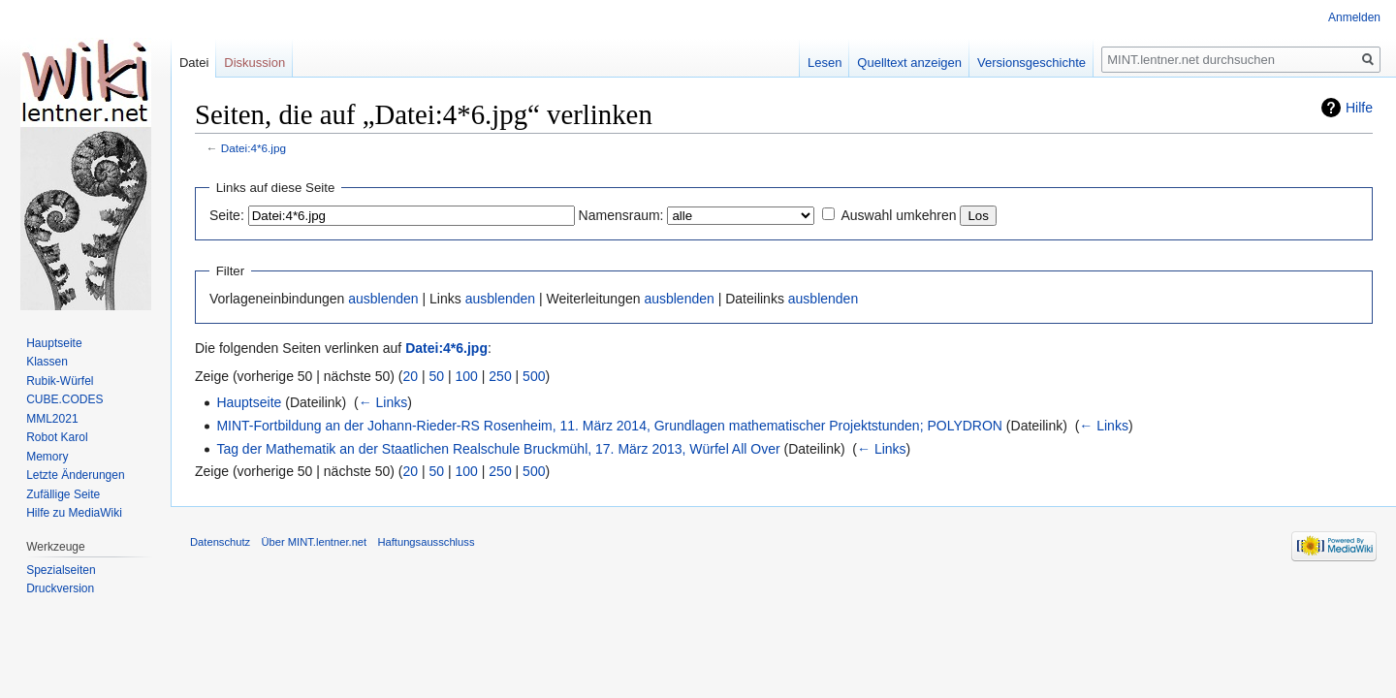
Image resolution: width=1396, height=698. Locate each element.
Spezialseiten (60, 570)
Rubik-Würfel (59, 381)
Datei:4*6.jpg (253, 148)
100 (467, 376)
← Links (383, 402)
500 (534, 376)
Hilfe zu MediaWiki (74, 513)
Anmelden (1354, 17)
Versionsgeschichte (1031, 62)
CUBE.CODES (64, 399)
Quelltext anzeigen (909, 62)
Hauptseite (248, 402)
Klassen (47, 361)
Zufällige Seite (63, 494)
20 (411, 376)
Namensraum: (621, 215)
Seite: (226, 215)
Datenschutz (220, 542)
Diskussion (254, 62)
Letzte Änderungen (75, 475)
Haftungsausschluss (425, 542)
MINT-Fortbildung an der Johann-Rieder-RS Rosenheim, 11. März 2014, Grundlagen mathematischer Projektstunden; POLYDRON (609, 425)
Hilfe (1359, 107)
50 (437, 376)
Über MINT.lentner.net (313, 542)
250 (500, 376)
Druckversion (60, 588)
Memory (47, 456)
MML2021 (52, 419)
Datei (193, 62)
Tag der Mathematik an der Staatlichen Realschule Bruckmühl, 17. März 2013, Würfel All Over (497, 449)
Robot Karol (56, 437)
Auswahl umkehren (898, 215)
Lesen (824, 62)
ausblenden (383, 298)
